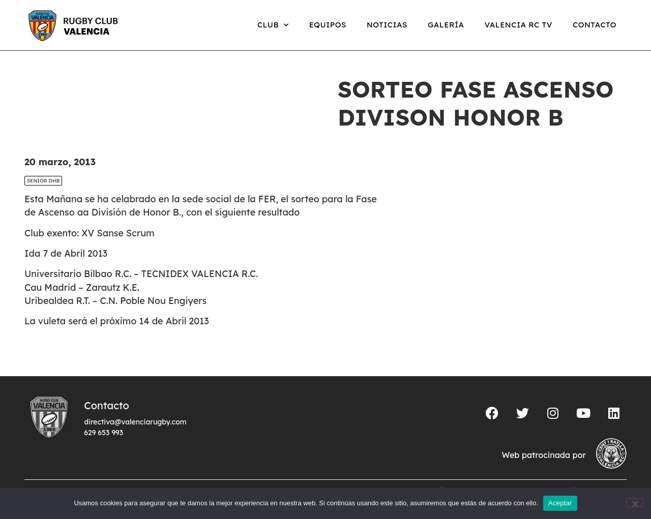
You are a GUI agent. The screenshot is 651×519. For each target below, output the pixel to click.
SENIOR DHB (43, 180)
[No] (634, 502)
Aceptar (560, 503)
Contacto (594, 24)
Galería (446, 24)
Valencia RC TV (518, 24)
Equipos (327, 24)
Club (273, 25)
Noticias (387, 24)
